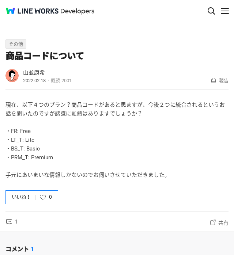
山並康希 (34, 72)
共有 (223, 223)
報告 (224, 80)
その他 (16, 44)
